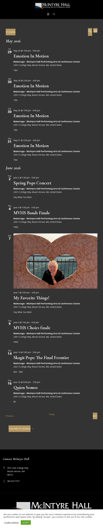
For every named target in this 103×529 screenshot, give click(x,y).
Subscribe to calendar (20, 428)
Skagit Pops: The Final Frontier (41, 357)
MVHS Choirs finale (31, 327)
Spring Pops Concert (32, 183)
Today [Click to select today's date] (51, 414)
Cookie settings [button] (11, 522)
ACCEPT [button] (25, 522)
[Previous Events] (10, 416)
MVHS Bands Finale (31, 213)
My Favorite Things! (31, 298)
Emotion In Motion (31, 56)
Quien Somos (25, 387)
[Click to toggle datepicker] (10, 32)
